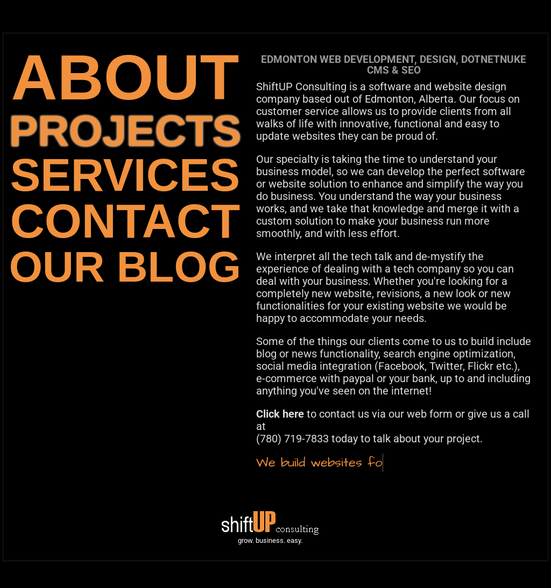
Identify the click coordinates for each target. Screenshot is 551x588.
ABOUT (125, 77)
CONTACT (125, 221)
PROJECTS (125, 131)
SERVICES (125, 174)
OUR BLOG (125, 267)
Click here (280, 413)
